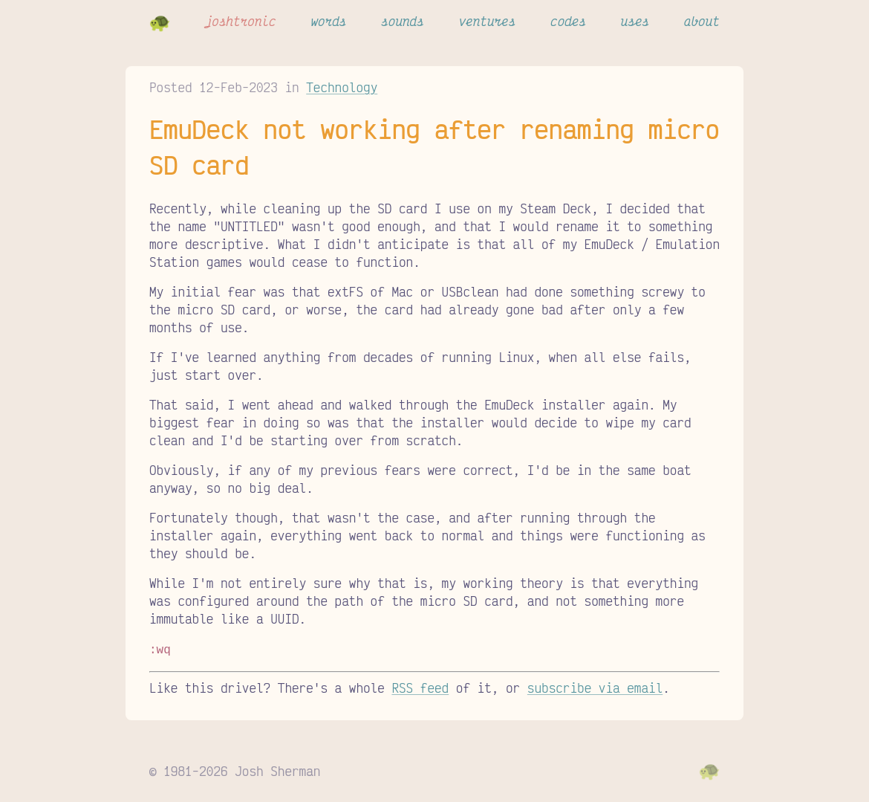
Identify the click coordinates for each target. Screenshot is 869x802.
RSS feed (420, 686)
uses (635, 21)
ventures (487, 21)
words (328, 21)
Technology (341, 87)
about (702, 21)
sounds (402, 21)
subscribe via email (595, 686)
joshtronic (240, 21)
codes (568, 21)
